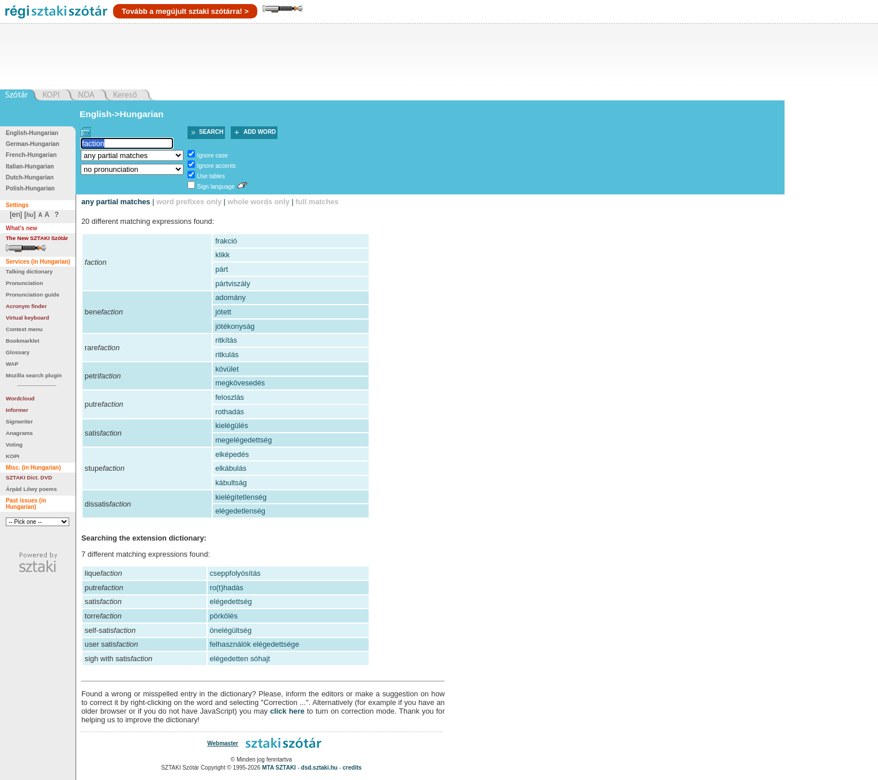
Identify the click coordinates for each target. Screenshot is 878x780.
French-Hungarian (31, 155)
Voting (14, 444)
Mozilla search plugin (34, 375)
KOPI (12, 456)
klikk (222, 254)
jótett (223, 312)
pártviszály (232, 283)
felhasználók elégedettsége (254, 644)
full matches (317, 201)
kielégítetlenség (241, 497)
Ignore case (212, 155)
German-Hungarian (32, 144)
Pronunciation (24, 283)
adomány (230, 297)
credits (352, 767)
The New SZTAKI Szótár (37, 238)
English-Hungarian (32, 133)
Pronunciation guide (32, 294)
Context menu (24, 329)
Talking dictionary (29, 271)
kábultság (231, 482)
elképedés (232, 454)
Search (211, 132)
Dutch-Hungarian (30, 177)
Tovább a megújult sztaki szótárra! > (185, 11)
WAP (12, 364)
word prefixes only (189, 201)
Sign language (216, 186)
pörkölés (223, 616)
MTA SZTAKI (279, 767)
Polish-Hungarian (30, 188)
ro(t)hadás (226, 587)
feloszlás (229, 397)
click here (287, 711)
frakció (226, 241)
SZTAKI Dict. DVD (29, 477)
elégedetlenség (240, 511)
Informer (17, 410)
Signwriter (19, 421)
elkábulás (230, 468)
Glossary (17, 352)
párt (221, 269)
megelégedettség (243, 440)
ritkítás (226, 340)
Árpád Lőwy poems (31, 489)
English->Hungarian (122, 114)
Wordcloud (20, 398)
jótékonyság (234, 326)
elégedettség (230, 601)
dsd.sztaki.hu (319, 767)
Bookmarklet (22, 340)
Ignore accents (216, 166)
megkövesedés (240, 382)
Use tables (211, 176)
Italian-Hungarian (30, 166)
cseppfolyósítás (234, 573)
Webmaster (222, 743)
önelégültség (230, 630)
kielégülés (231, 425)
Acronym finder (26, 306)
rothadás (229, 411)
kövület (227, 369)
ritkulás (227, 354)
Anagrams (19, 433)
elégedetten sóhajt (239, 658)
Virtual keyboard (27, 317)
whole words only (258, 201)
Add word (259, 132)
